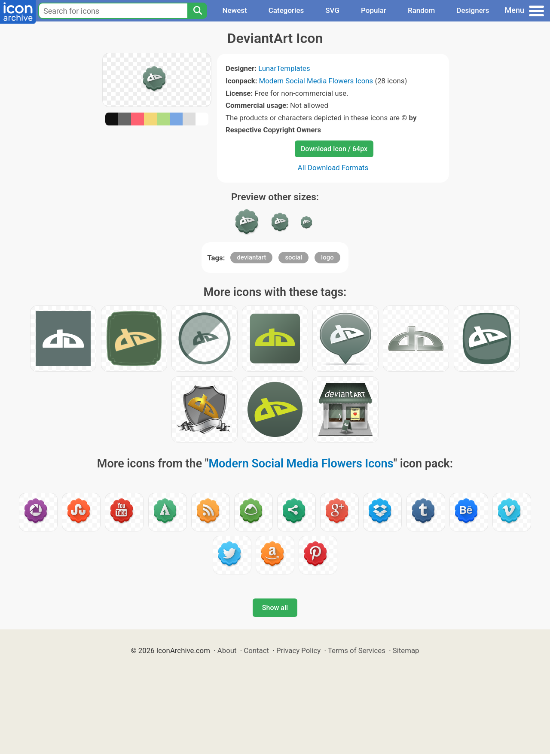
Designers (472, 10)
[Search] (197, 11)
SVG (332, 10)
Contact (256, 650)
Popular (373, 10)
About (227, 650)
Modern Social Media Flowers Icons (316, 80)
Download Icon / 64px (334, 149)
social (293, 257)
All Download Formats (333, 167)
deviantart (251, 257)
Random (421, 10)
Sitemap (406, 650)
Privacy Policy (298, 650)
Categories (286, 10)
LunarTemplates (284, 68)
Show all (275, 608)
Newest (234, 10)
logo (327, 257)
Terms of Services (356, 650)
